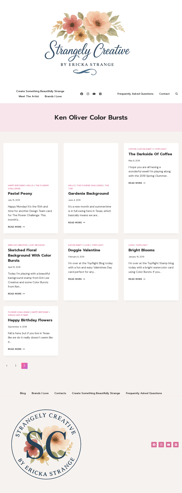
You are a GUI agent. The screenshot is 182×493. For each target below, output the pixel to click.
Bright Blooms (142, 250)
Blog (23, 393)
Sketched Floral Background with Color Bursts (29, 255)
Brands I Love (53, 96)
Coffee (133, 149)
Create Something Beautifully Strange (40, 91)
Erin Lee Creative (17, 245)
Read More (16, 226)
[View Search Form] (176, 93)
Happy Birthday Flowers (30, 320)
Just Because (37, 245)
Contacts (60, 393)
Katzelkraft (145, 149)
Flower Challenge (19, 312)
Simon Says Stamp (18, 315)
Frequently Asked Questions (135, 94)
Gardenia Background (88, 193)
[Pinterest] (100, 93)
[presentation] (30, 161)
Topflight (161, 149)
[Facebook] (81, 93)
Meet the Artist (29, 96)
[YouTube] (94, 93)
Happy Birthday (16, 185)
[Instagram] (88, 93)
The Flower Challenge (90, 185)
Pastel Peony (20, 193)
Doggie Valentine (84, 250)
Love (87, 245)
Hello (30, 185)
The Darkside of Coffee (150, 154)
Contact (164, 94)
